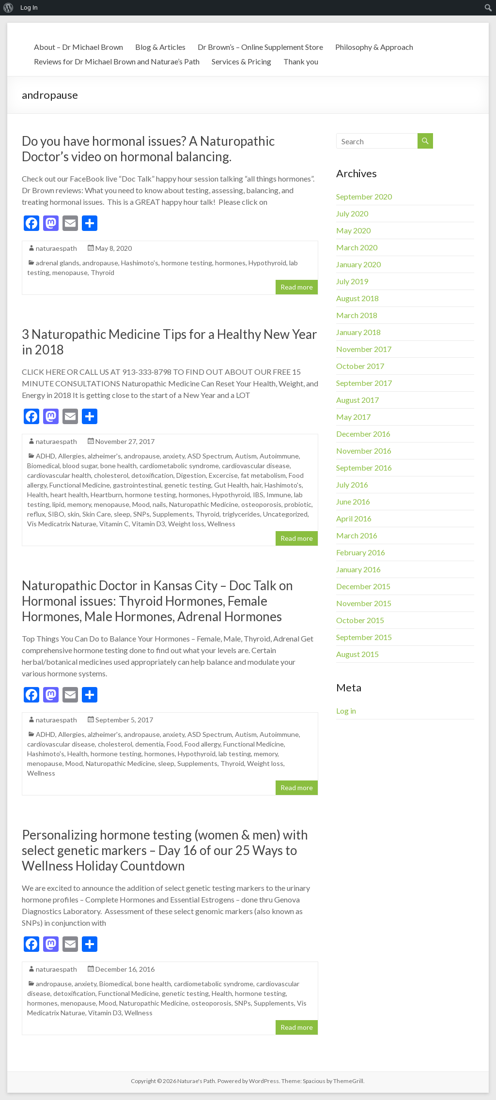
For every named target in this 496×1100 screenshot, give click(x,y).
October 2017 (360, 365)
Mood (141, 504)
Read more (296, 287)
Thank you (300, 61)
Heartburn (106, 494)
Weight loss (186, 523)
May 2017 (353, 416)
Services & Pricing (241, 61)
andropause (100, 263)
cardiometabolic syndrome (179, 465)
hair (256, 485)
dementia (149, 744)
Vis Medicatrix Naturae (61, 523)
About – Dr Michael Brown (78, 46)
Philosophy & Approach (374, 46)
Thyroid (102, 272)
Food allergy (202, 744)
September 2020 (364, 196)
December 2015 (363, 586)
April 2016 (354, 518)
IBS (258, 494)
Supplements (173, 514)
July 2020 (352, 213)
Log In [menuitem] (29, 7)
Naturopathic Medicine (203, 504)
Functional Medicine (79, 485)
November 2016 (363, 450)
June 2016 (353, 501)
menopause (70, 272)
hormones (230, 263)
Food (174, 744)
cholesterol (111, 475)
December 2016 (363, 433)
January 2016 (358, 569)
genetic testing (187, 485)
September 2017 (364, 382)
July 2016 (352, 484)
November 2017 (363, 348)
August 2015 (357, 653)
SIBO (56, 514)
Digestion (191, 475)
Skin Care (96, 514)
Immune (278, 494)
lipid (58, 504)
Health (37, 494)
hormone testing (186, 263)
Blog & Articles (160, 46)
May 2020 (353, 230)
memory (79, 504)
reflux (36, 514)
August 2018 (357, 298)
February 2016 (360, 552)
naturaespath (56, 248)
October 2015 (360, 620)
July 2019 (352, 281)
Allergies (71, 456)
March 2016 (356, 535)
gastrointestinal (137, 485)
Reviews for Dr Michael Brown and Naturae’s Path (117, 61)
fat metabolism (263, 475)
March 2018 (356, 315)
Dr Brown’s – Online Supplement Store (260, 46)
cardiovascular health (59, 475)
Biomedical (43, 465)
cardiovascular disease (256, 465)
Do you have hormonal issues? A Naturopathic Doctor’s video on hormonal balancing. (148, 148)
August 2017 (357, 399)
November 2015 (363, 603)
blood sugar (79, 465)
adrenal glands (57, 263)
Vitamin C (114, 523)
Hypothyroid (267, 263)
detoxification (152, 475)
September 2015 (364, 637)
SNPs (141, 514)
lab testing (234, 753)
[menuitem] (8, 7)
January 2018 (358, 331)
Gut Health (231, 485)
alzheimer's (104, 456)
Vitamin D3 (148, 523)
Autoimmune (279, 456)
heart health (69, 494)
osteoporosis (261, 504)
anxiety (174, 456)
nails (159, 504)
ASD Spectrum (209, 456)
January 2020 (358, 264)
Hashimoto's (139, 263)
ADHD (45, 456)
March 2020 (356, 247)
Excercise (223, 475)
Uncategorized (285, 514)
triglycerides (241, 514)
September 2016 (364, 467)
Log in (346, 710)
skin (73, 514)
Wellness (221, 523)
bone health (118, 465)
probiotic (297, 504)
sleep (122, 514)
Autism (246, 456)
